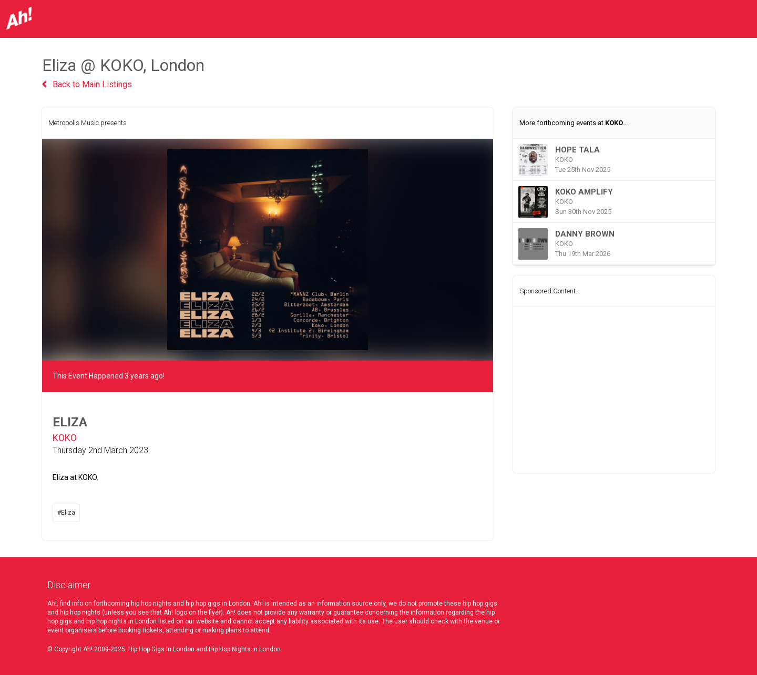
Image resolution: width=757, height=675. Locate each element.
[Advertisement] (614, 390)
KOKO (65, 437)
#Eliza (66, 512)
